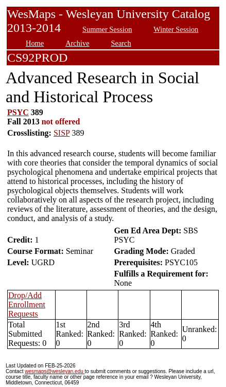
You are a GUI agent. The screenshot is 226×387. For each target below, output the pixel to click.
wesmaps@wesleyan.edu (54, 371)
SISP (61, 132)
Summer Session (107, 29)
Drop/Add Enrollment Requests (26, 304)
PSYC (18, 112)
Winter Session (175, 29)
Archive (77, 43)
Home (35, 43)
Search (121, 43)
